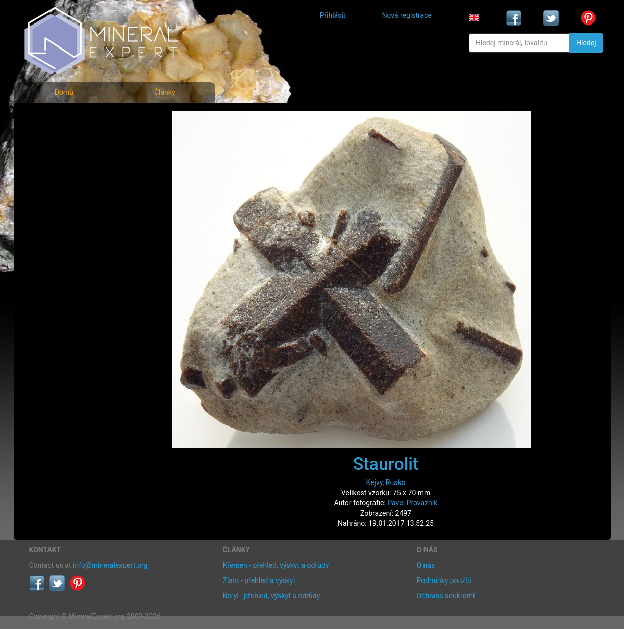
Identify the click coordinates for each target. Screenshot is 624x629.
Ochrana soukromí (446, 596)
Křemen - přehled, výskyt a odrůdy (276, 565)
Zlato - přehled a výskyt (259, 580)
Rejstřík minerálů (64, 140)
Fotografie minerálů (69, 117)
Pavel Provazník (412, 503)
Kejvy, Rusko (386, 482)
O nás (426, 565)
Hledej (586, 43)
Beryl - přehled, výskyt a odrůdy (271, 596)
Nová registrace (407, 15)
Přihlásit (333, 15)
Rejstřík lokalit (58, 185)
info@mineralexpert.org (110, 565)
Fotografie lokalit (64, 162)
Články (165, 92)
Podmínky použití (444, 580)
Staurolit (386, 463)
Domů (64, 92)
